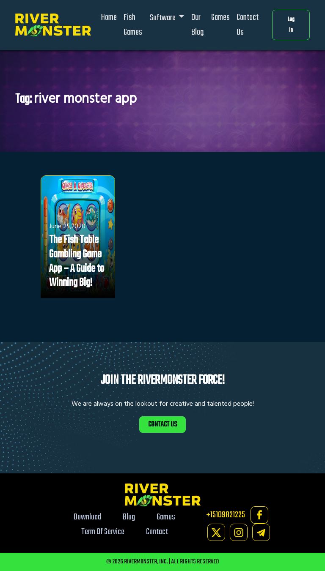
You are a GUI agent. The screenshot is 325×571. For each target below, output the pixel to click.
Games (220, 17)
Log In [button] (291, 25)
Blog (129, 517)
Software (163, 18)
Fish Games (133, 25)
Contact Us (248, 25)
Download (87, 517)
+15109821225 (225, 515)
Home (109, 17)
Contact (157, 531)
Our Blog (197, 25)
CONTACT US (162, 424)
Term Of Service (102, 531)
